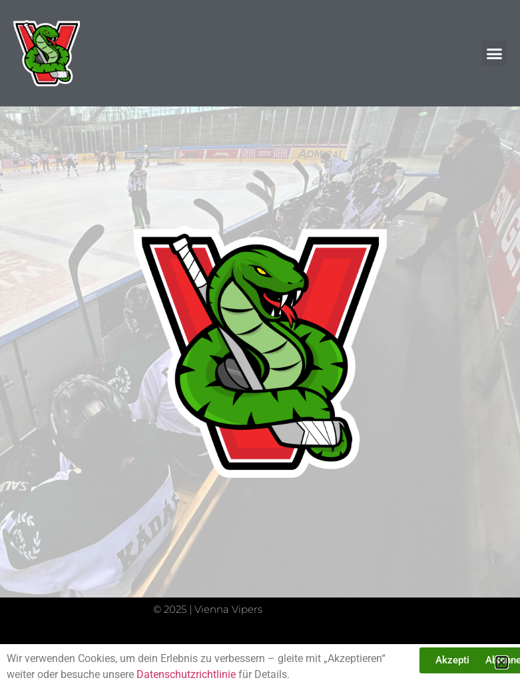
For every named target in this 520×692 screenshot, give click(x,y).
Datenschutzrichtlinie (186, 674)
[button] (494, 53)
